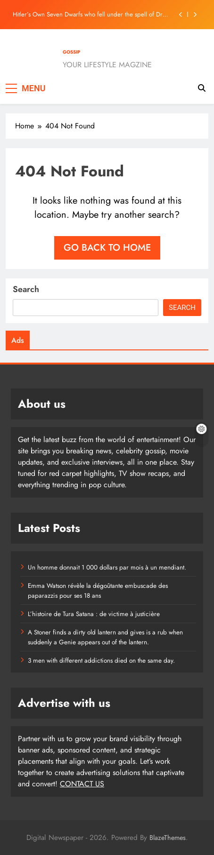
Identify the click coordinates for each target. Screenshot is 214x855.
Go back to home (107, 247)
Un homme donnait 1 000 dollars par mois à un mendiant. (107, 567)
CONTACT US (82, 783)
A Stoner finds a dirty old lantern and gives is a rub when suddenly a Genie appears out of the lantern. (105, 636)
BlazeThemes (167, 837)
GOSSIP (71, 51)
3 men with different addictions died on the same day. (101, 660)
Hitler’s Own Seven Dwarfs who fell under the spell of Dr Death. (88, 14)
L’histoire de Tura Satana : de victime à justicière (94, 613)
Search (26, 289)
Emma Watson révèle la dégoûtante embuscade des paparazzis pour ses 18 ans (98, 590)
